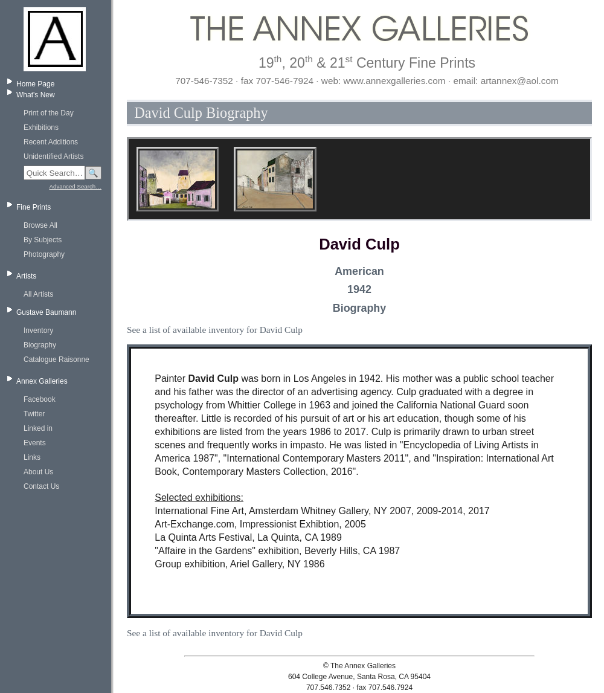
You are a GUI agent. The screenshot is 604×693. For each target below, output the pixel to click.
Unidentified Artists (53, 156)
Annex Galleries (42, 381)
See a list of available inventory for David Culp (215, 329)
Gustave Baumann (46, 312)
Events (35, 443)
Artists (26, 276)
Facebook (40, 399)
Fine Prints (33, 207)
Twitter (34, 414)
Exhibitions (41, 127)
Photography (44, 254)
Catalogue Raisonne (56, 359)
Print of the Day (49, 113)
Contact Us (41, 486)
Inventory (38, 330)
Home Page (35, 84)
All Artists (38, 294)
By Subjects (43, 240)
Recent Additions (51, 142)
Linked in (38, 428)
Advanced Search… (75, 186)
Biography (40, 345)
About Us (38, 472)
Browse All (40, 225)
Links (32, 457)
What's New (35, 95)
